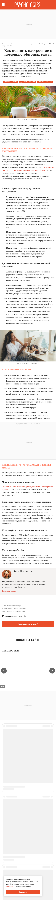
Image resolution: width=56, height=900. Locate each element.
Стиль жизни (6, 44)
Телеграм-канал (9, 591)
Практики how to (10, 82)
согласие (9, 886)
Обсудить (43, 44)
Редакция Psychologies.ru (15, 606)
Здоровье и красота (27, 82)
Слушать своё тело (45, 82)
